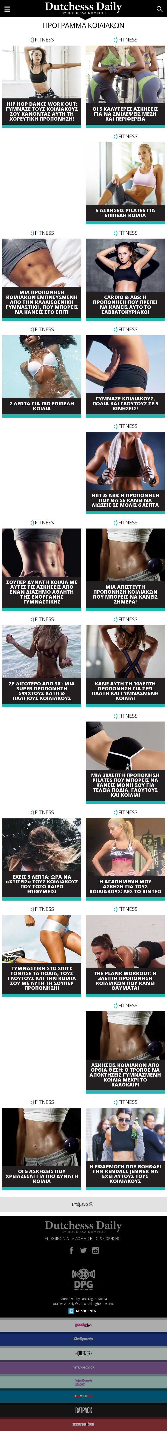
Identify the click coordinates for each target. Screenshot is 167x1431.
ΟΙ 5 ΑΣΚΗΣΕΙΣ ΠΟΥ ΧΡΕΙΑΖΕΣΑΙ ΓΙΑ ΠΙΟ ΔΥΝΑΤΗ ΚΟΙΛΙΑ (42, 1176)
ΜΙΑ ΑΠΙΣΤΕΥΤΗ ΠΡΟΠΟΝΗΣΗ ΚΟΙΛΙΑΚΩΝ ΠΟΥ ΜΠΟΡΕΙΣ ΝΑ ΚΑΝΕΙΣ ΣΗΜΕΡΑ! (125, 594)
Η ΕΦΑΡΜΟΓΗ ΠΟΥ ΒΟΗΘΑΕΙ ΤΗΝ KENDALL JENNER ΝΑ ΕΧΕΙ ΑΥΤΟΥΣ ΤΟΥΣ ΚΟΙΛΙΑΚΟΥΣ (125, 1174)
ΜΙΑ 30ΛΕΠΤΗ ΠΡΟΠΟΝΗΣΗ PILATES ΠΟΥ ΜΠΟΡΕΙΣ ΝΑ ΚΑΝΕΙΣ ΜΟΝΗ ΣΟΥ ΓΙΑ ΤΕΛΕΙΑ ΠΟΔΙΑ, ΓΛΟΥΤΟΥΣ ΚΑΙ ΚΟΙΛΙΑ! (125, 785)
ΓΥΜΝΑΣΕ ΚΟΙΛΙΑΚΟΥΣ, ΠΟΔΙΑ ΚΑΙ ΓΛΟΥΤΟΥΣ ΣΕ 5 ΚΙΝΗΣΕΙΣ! (125, 403)
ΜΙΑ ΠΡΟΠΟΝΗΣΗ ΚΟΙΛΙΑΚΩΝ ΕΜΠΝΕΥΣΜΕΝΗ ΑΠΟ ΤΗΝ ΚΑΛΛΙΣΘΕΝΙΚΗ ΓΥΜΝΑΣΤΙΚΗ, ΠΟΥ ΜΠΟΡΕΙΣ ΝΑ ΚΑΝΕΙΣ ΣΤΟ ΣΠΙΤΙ (42, 302)
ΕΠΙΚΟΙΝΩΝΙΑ (57, 1238)
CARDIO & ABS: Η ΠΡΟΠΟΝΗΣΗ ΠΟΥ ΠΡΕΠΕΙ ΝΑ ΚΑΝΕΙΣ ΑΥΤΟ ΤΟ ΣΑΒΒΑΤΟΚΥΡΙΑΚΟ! (125, 304)
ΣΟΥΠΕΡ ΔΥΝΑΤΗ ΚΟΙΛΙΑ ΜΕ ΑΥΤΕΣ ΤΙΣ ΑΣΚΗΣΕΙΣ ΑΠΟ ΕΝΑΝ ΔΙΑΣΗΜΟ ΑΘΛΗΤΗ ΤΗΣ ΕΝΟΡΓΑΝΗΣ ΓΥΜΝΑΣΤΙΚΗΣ (41, 592)
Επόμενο (82, 1204)
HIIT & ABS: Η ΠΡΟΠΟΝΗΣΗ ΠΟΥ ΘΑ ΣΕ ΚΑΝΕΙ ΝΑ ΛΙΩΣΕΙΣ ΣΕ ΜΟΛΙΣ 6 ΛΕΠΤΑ (125, 500)
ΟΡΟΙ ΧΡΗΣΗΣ (108, 1238)
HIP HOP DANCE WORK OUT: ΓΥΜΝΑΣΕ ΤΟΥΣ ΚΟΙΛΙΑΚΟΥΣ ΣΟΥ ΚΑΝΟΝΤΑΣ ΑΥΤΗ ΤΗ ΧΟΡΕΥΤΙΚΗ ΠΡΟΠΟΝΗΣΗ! (42, 111)
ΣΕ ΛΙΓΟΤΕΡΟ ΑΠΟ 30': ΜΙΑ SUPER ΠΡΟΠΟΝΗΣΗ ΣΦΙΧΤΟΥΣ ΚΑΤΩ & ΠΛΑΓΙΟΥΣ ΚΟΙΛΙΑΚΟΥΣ (42, 691)
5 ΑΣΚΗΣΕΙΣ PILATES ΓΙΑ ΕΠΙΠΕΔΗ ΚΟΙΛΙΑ (125, 213)
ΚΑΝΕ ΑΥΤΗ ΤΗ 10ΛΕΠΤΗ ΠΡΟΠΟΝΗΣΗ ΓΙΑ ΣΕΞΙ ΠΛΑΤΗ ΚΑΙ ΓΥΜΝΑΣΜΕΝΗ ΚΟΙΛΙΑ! (125, 691)
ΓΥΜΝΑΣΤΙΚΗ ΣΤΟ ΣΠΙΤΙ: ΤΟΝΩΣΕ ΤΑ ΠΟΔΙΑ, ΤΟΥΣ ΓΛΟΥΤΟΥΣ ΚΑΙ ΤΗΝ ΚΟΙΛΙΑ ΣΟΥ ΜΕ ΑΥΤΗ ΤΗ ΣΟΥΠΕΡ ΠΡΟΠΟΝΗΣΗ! (42, 978)
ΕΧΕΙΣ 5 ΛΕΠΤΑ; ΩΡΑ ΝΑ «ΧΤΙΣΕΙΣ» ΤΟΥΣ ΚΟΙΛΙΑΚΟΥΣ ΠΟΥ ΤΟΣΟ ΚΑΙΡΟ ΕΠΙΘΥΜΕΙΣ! (42, 884)
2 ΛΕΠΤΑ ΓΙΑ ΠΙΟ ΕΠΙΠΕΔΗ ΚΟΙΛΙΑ (42, 406)
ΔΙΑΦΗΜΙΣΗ (82, 1238)
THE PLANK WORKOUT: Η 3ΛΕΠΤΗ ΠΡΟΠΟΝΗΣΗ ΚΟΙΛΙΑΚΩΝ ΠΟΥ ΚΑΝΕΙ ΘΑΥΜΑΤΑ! (125, 981)
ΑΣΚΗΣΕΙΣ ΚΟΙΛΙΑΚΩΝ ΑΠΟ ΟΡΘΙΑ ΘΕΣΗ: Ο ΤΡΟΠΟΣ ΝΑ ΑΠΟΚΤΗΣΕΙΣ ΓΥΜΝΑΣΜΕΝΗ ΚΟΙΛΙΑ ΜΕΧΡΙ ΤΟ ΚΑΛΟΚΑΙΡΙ (125, 1075)
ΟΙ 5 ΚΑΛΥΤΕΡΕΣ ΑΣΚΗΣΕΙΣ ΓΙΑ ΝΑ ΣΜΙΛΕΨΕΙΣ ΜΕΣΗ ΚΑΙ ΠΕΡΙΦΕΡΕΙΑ (125, 114)
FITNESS (44, 39)
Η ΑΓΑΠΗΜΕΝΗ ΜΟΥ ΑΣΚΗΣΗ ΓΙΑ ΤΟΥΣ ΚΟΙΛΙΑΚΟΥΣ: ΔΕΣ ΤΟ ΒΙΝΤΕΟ (125, 886)
